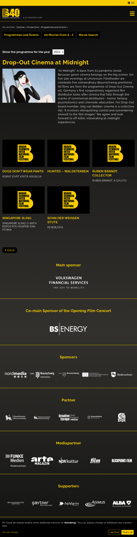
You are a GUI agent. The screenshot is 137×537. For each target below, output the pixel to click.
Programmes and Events (53, 27)
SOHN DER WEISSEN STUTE (63, 220)
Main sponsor (68, 265)
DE (133, 3)
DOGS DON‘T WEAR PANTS (22, 171)
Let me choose (10, 532)
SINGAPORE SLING (16, 218)
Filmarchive (33, 27)
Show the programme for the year (26, 52)
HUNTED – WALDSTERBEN (68, 171)
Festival (21, 27)
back (11, 250)
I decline (114, 532)
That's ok (127, 532)
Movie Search (88, 35)
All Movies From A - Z (58, 35)
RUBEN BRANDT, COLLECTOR (105, 173)
